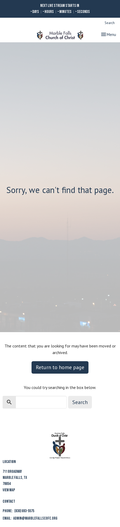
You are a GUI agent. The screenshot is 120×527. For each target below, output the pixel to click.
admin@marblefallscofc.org (35, 518)
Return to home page (60, 367)
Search (110, 23)
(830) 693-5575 (24, 511)
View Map (9, 490)
